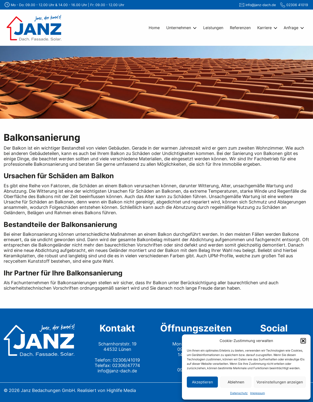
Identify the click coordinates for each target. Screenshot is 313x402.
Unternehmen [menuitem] (178, 27)
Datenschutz (239, 393)
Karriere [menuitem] (264, 27)
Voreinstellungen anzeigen (280, 382)
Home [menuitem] (154, 27)
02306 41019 (297, 5)
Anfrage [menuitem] (291, 27)
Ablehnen (236, 382)
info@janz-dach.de (261, 5)
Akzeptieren (202, 382)
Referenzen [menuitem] (240, 27)
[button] (303, 340)
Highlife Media (121, 390)
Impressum (257, 393)
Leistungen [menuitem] (213, 27)
